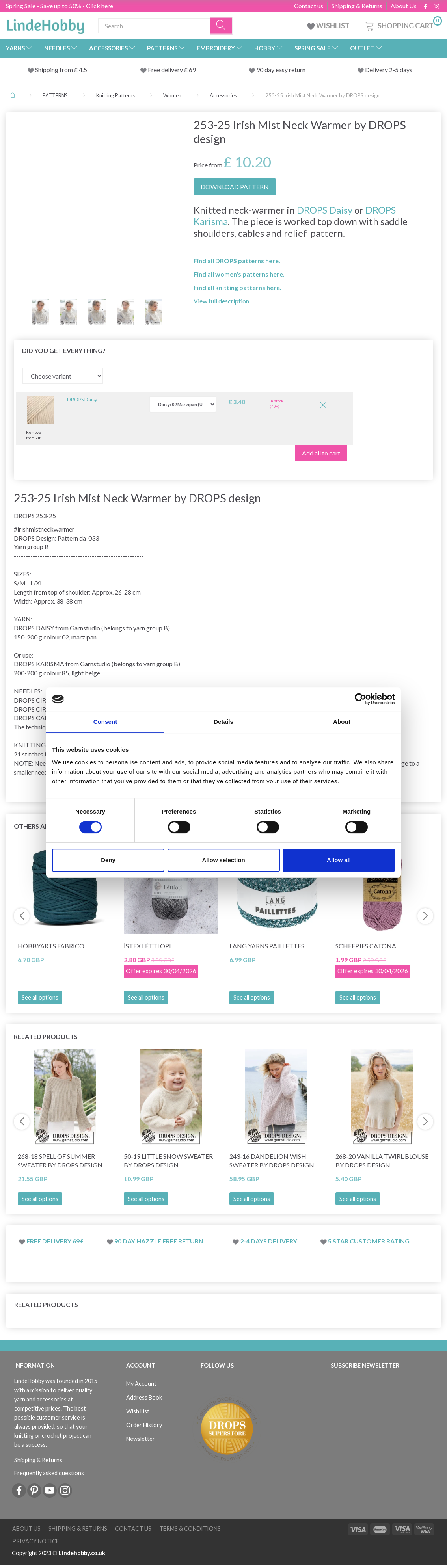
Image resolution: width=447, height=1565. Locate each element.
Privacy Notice (35, 1541)
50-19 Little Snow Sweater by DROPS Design (168, 1160)
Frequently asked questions (49, 1473)
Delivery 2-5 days (388, 69)
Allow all (339, 860)
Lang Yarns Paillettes (266, 946)
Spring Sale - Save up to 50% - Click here (59, 5)
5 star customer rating (369, 1241)
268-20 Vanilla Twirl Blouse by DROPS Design (381, 1160)
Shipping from (54, 69)
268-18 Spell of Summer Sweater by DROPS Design (60, 1160)
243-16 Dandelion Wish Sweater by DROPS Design (271, 1160)
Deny (108, 860)
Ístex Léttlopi (147, 946)
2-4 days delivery (268, 1241)
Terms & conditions (190, 1528)
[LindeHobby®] (45, 24)
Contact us (308, 5)
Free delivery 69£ (55, 1241)
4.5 (82, 69)
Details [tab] (223, 721)
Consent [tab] (105, 721)
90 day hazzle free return (158, 1241)
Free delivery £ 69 (172, 69)
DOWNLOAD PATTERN (235, 186)
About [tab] (341, 721)
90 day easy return (280, 69)
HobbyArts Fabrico (51, 946)
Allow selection (223, 860)
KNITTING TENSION (44, 745)
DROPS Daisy (324, 210)
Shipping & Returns (357, 5)
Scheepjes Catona (365, 946)
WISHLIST (329, 25)
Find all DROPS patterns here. (237, 260)
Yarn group (28, 546)
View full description (221, 301)
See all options (40, 997)
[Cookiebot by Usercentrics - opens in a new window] (360, 699)
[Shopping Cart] (403, 25)
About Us (404, 5)
